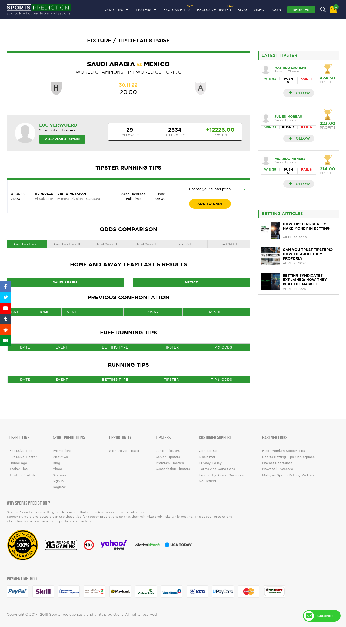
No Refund (207, 481)
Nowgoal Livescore (277, 468)
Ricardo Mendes (289, 159)
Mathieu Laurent (290, 68)
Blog (242, 9)
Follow (299, 93)
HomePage (18, 463)
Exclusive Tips (177, 8)
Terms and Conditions (217, 468)
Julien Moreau (288, 116)
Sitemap (59, 475)
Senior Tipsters (168, 457)
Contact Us (208, 450)
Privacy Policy (210, 463)
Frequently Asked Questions (221, 475)
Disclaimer (207, 457)
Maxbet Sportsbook (278, 463)
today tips (18, 468)
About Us (60, 457)
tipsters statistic (23, 475)
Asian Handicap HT (67, 244)
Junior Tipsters (168, 450)
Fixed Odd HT (229, 244)
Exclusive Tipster (214, 8)
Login (276, 9)
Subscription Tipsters (173, 468)
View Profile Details (62, 139)
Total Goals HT (147, 244)
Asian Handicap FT (26, 244)
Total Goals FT (107, 244)
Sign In (58, 481)
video (259, 9)
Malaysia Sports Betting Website (288, 475)
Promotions (62, 450)
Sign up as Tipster (124, 450)
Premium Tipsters (170, 463)
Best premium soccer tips (283, 450)
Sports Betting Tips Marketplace (288, 457)
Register (301, 9)
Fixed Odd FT (187, 244)
